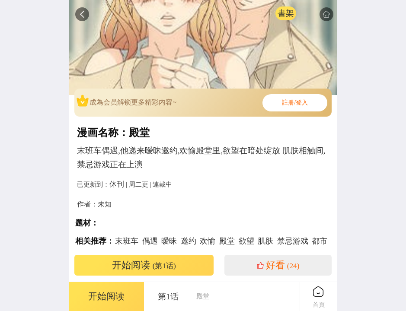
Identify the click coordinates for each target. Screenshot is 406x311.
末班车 (126, 241)
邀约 (188, 241)
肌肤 (265, 241)
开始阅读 (144, 265)
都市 (319, 241)
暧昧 (169, 241)
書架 (286, 13)
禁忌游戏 (292, 241)
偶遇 (150, 241)
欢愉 (207, 241)
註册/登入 (295, 102)
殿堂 (227, 241)
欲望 (246, 241)
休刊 (116, 184)
